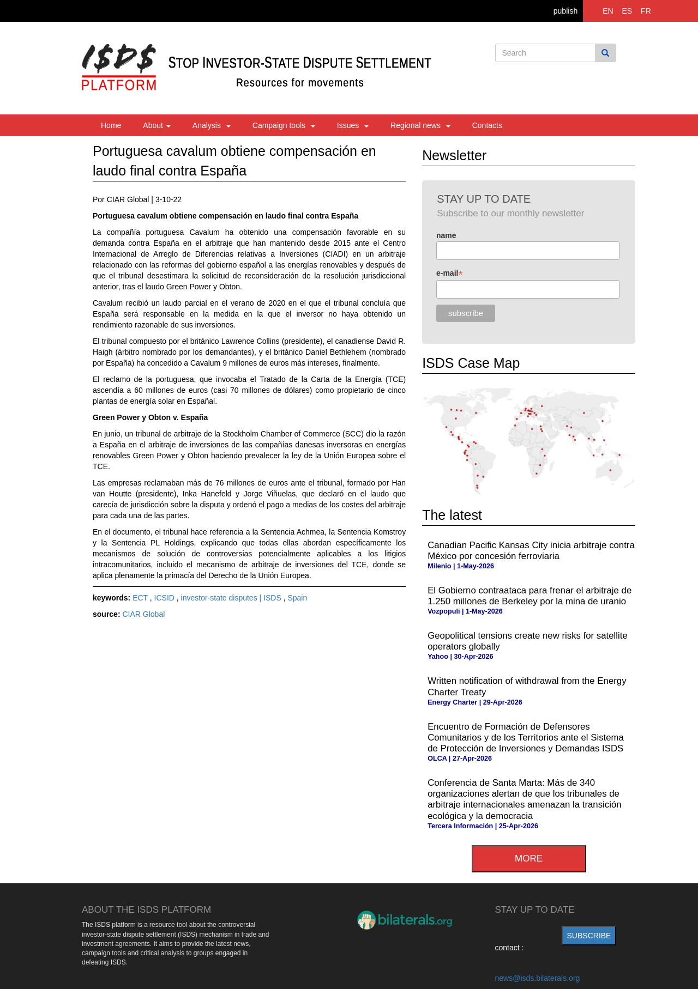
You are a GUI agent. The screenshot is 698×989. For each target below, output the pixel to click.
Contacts (487, 125)
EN (608, 11)
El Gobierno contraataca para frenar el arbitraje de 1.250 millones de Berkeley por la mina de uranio (529, 595)
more (529, 858)
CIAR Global (143, 614)
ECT (141, 597)
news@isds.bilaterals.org (537, 978)
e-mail (449, 273)
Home (111, 125)
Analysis (211, 125)
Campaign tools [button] (283, 125)
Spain (297, 597)
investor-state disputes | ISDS (232, 597)
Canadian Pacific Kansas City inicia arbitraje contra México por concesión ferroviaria (531, 550)
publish (565, 11)
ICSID (165, 597)
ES (627, 11)
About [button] (156, 125)
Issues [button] (353, 125)
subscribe (589, 935)
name (446, 235)
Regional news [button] (420, 125)
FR (646, 11)
